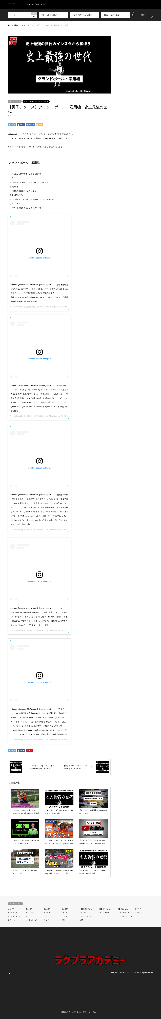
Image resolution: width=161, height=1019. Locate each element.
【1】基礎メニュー (86, 909)
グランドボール (15, 101)
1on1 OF (29, 909)
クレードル (84, 913)
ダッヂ (46, 916)
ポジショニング (31, 920)
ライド (46, 920)
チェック (65, 916)
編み (82, 920)
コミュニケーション (123, 913)
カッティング (12, 913)
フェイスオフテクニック (125, 916)
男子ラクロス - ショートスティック (36, 101)
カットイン (30, 913)
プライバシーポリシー (90, 1012)
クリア (64, 913)
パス (100, 916)
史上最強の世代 (30, 307)
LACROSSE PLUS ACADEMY (128, 973)
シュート (138, 913)
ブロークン (11, 920)
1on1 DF (11, 909)
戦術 (63, 920)
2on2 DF (47, 909)
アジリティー (139, 909)
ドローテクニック (86, 916)
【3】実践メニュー (123, 909)
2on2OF (65, 909)
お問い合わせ (76, 1012)
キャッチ (47, 913)
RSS (9, 973)
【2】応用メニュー (105, 909)
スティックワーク (14, 916)
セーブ (28, 916)
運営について (65, 1012)
